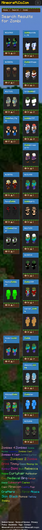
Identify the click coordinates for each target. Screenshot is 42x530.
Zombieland (13, 451)
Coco (23, 464)
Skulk (21, 469)
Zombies (21, 447)
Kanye (32, 478)
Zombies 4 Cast (11, 454)
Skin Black (10, 496)
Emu (4, 478)
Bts (33, 482)
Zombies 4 (8, 447)
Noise (5, 473)
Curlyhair (17, 473)
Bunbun (6, 469)
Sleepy (6, 500)
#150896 (9, 62)
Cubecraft (15, 482)
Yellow (32, 497)
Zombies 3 (6, 459)
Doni (14, 468)
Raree (10, 201)
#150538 (28, 255)
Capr (5, 487)
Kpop (26, 491)
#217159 (28, 228)
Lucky (26, 487)
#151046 (28, 421)
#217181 (9, 91)
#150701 (9, 175)
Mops (19, 492)
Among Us (32, 464)
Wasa (5, 482)
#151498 (28, 175)
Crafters (8, 491)
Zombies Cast (25, 451)
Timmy (14, 464)
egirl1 (30, 201)
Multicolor (31, 473)
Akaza (35, 491)
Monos (23, 496)
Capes (26, 482)
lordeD (30, 91)
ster (29, 394)
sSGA (29, 282)
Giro (24, 478)
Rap (32, 487)
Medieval (13, 478)
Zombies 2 (18, 459)
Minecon (15, 487)
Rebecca (31, 468)
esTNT (30, 118)
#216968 (9, 33)
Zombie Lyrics (28, 455)
